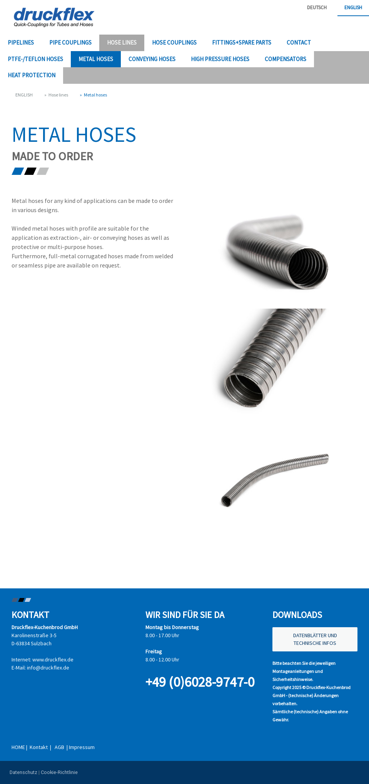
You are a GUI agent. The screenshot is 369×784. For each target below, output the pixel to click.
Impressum (82, 747)
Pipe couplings (70, 42)
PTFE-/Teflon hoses (35, 59)
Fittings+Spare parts (241, 42)
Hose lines (122, 42)
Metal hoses (95, 59)
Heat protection (31, 75)
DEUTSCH (317, 7)
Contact (299, 42)
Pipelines (21, 42)
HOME (18, 747)
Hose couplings (174, 42)
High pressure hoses (220, 59)
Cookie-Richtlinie (59, 772)
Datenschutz (23, 772)
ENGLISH (353, 7)
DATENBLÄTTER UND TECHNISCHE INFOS (315, 639)
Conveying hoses (152, 59)
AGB (60, 747)
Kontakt (39, 747)
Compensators (285, 59)
